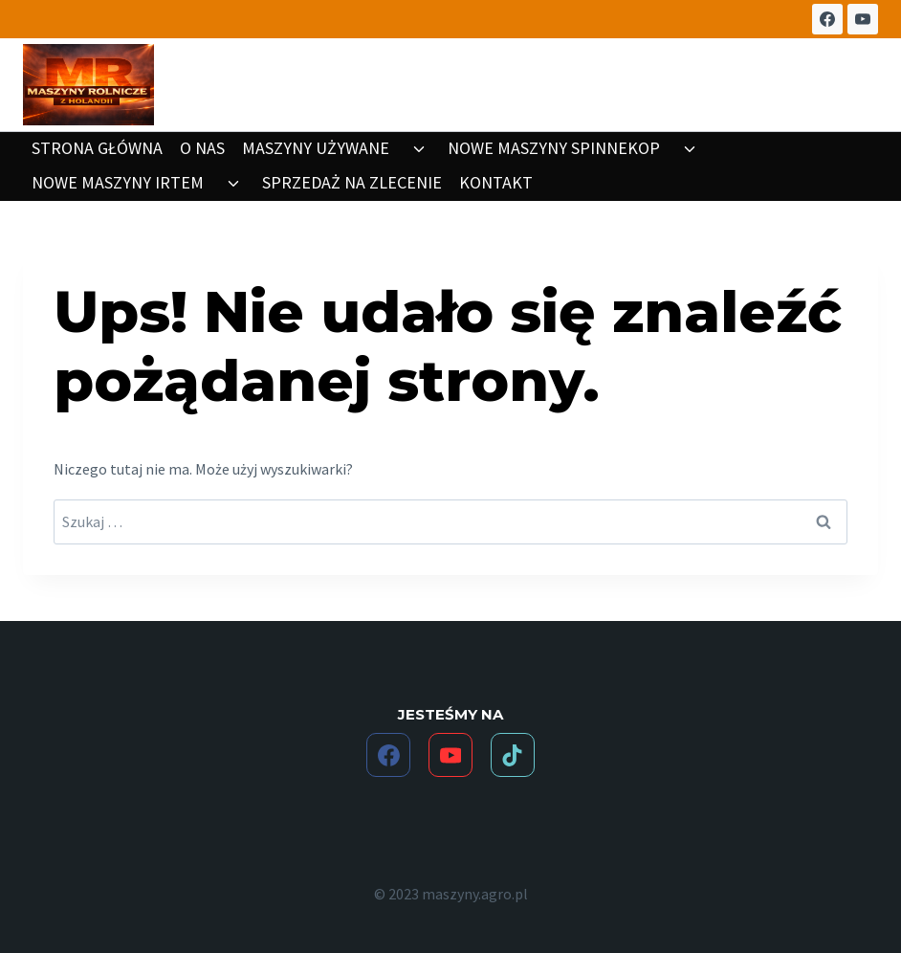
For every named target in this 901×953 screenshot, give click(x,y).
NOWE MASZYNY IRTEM (118, 182)
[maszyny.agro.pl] (88, 84)
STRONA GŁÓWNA (97, 148)
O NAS (202, 148)
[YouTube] (862, 19)
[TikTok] (513, 755)
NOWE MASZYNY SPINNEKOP (554, 148)
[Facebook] (827, 19)
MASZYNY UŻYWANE (315, 148)
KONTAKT (496, 182)
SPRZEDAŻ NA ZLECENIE (352, 182)
